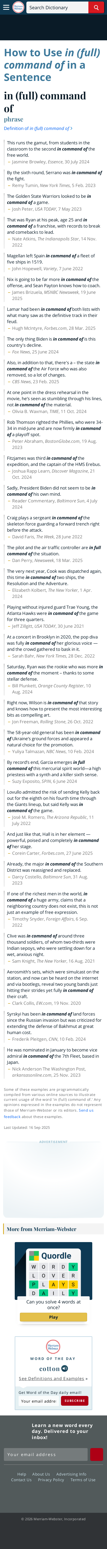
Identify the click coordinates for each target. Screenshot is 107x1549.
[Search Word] (96, 7)
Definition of (38, 128)
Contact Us (22, 1479)
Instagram (81, 1494)
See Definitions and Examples (51, 1378)
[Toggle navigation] (6, 7)
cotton (49, 1368)
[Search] (65, 7)
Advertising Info (72, 1474)
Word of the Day (53, 1358)
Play (53, 1317)
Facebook (25, 1494)
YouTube (62, 1494)
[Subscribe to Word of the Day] (39, 1401)
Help (23, 1474)
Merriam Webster (17, 1431)
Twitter (44, 1494)
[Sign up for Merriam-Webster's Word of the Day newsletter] (46, 1454)
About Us (42, 1474)
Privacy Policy (52, 1479)
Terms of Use (83, 1479)
